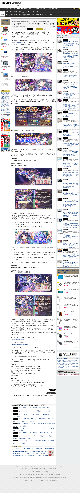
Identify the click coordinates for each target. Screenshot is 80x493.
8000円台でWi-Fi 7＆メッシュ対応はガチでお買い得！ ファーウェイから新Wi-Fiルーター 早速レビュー (71, 126)
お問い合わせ (48, 480)
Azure (20, 14)
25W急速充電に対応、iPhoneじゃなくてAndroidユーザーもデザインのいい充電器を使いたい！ (71, 145)
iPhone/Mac (24, 8)
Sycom (20, 11)
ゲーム (56, 8)
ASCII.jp (6, 3)
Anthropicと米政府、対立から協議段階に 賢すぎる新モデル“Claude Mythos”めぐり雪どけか (37, 455)
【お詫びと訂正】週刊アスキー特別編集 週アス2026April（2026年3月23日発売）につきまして (68, 361)
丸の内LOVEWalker (56, 477)
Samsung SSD (24, 472)
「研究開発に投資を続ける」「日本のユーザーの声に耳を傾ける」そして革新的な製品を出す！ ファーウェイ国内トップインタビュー (71, 95)
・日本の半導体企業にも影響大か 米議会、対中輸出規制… (5, 109)
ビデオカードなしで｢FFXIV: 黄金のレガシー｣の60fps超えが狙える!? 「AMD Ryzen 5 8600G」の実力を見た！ (70, 264)
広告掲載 (54, 480)
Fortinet (41, 14)
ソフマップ (20, 15)
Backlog (37, 14)
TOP (17, 466)
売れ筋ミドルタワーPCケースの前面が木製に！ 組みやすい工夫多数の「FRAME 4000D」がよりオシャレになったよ (71, 174)
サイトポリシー (26, 480)
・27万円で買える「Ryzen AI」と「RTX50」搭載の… (5, 101)
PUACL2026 (59, 474)
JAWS (7, 14)
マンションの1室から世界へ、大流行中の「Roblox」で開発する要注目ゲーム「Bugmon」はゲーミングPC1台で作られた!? (71, 256)
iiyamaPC (15, 11)
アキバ (43, 8)
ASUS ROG (48, 468)
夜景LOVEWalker (43, 477)
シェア (25, 28)
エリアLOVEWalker (22, 477)
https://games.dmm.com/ (18, 42)
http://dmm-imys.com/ (17, 339)
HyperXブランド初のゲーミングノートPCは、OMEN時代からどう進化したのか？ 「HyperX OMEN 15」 (70, 86)
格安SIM (26, 474)
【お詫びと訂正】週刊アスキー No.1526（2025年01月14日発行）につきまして (68, 367)
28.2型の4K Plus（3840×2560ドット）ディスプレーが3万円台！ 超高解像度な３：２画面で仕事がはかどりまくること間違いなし (71, 153)
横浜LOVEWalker (29, 477)
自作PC (37, 8)
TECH (15, 8)
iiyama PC (38, 468)
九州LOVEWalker (50, 477)
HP (37, 11)
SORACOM (36, 472)
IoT (7, 8)
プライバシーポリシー (35, 480)
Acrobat (11, 14)
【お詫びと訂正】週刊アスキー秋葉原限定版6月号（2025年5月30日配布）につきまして (68, 364)
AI (4, 8)
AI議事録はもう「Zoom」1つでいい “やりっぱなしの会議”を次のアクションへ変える (71, 236)
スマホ (47, 8)
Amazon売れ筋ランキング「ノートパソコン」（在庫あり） (5, 22)
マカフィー (7, 15)
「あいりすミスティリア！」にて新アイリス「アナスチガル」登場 (35, 432)
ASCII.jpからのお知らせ (62, 358)
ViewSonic (38, 471)
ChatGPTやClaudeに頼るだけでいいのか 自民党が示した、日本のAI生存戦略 (33, 448)
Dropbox (28, 14)
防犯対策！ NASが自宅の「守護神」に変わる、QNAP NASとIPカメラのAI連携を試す (71, 134)
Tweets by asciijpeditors (62, 35)
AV (41, 8)
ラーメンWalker (16, 477)
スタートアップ (51, 8)
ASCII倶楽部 (76, 8)
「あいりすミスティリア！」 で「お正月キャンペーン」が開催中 (34, 411)
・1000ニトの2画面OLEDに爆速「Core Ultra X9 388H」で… (5, 97)
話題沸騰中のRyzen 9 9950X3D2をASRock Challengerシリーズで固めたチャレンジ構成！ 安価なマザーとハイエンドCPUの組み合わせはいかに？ (71, 44)
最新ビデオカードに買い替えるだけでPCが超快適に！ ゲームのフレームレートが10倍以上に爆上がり (71, 65)
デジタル (16, 3)
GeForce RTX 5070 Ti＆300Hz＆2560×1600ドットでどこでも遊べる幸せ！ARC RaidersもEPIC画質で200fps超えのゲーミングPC (71, 225)
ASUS (33, 11)
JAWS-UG (30, 469)
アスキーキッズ (21, 474)
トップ (2, 8)
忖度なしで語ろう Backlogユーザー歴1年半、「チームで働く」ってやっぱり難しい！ (70, 165)
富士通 (7, 11)
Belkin (48, 469)
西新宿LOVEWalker (36, 477)
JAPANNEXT (15, 15)
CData (33, 14)
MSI (28, 11)
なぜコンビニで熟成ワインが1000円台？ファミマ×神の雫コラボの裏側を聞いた (70, 115)
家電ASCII (30, 474)
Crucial (31, 472)
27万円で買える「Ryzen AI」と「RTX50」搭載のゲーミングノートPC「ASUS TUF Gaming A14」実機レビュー (41, 453)
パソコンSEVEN (24, 11)
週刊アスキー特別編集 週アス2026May (5, 117)
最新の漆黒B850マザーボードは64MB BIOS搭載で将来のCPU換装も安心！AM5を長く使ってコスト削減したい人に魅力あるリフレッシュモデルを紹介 (71, 56)
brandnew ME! (24, 15)
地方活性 (52, 474)
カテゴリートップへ (51, 393)
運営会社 (43, 480)
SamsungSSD (23, 12)
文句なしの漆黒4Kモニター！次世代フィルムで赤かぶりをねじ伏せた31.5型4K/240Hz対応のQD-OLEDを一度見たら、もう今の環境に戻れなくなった (71, 106)
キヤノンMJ (11, 15)
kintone (15, 14)
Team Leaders (40, 474)
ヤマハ (46, 14)
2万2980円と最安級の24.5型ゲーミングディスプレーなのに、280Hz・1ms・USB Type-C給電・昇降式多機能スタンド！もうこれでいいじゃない (71, 204)
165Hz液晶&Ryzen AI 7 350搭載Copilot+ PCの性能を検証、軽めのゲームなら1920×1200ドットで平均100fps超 (71, 185)
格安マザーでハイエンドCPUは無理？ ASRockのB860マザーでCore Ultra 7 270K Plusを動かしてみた (71, 194)
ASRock (28, 472)
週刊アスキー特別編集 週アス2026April (5, 133)
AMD (41, 468)
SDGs (55, 474)
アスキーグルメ (35, 474)
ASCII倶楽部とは (6, 112)
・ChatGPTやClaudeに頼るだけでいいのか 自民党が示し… (5, 93)
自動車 (30, 8)
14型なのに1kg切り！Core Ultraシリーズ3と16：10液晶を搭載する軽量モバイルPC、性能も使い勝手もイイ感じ (70, 214)
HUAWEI (26, 469)
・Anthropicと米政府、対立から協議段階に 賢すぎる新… (5, 105)
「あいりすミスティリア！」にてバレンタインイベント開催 (33, 407)
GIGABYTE (34, 471)
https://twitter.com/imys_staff (19, 344)
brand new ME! (47, 471)
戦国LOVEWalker (63, 477)
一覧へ (77, 358)
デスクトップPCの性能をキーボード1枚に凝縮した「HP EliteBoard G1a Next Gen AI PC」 (71, 77)
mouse (11, 11)
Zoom (51, 14)
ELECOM (34, 468)
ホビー (34, 8)
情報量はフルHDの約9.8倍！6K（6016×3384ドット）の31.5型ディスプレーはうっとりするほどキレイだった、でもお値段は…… (71, 245)
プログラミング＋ (47, 474)
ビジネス (11, 8)
